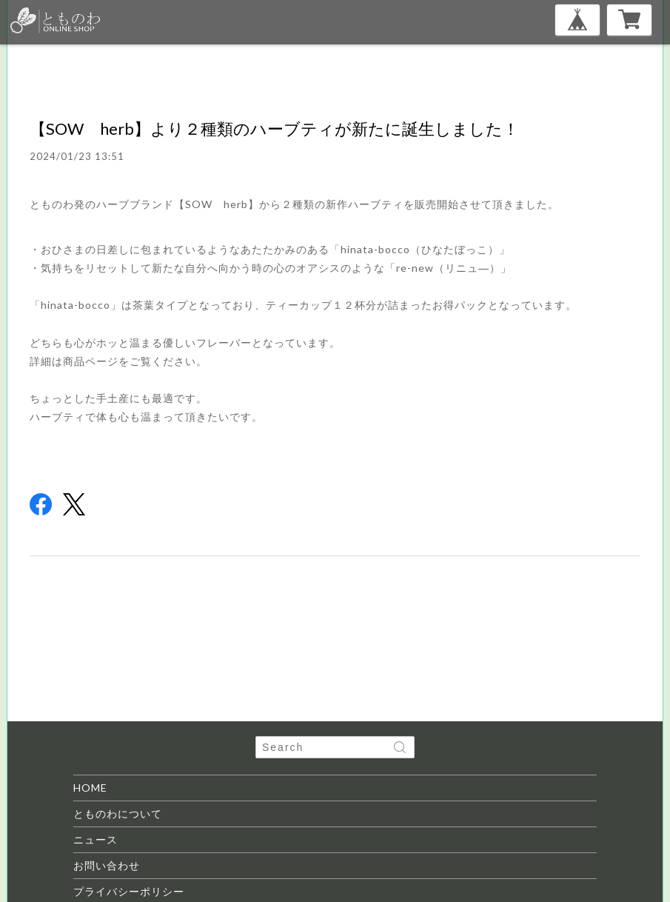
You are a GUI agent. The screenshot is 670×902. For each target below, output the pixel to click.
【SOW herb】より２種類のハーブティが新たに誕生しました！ (274, 128)
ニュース (95, 839)
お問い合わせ (106, 865)
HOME (90, 787)
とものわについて (117, 813)
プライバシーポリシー (128, 891)
